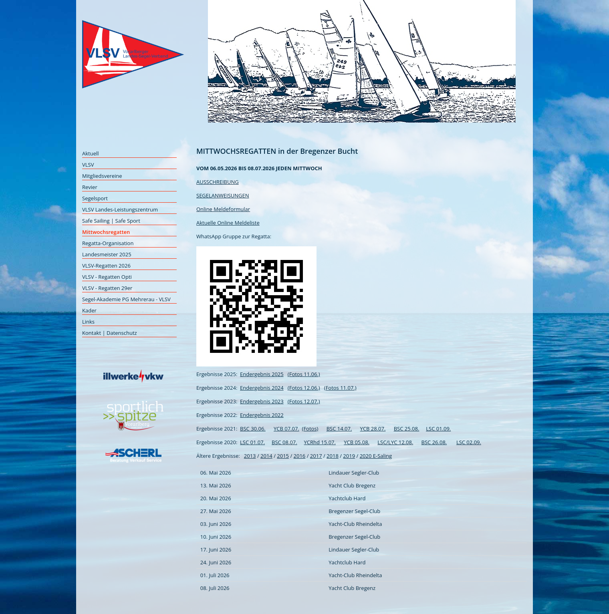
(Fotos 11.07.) (340, 387)
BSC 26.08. (434, 442)
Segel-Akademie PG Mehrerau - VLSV (126, 299)
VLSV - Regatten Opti (107, 276)
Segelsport (95, 198)
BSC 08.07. (284, 442)
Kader (89, 310)
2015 (283, 455)
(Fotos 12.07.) (304, 401)
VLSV (88, 164)
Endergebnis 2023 (262, 401)
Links (88, 321)
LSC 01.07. (252, 442)
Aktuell (90, 153)
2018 (333, 455)
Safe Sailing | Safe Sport (111, 220)
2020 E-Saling (376, 455)
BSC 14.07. (339, 428)
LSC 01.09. (438, 428)
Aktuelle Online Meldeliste (228, 222)
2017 (316, 455)
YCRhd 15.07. (320, 442)
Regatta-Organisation (107, 243)
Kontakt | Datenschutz (109, 332)
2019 (349, 455)
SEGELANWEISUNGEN (222, 195)
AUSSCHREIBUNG (217, 181)
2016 (300, 455)
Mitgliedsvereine (102, 175)
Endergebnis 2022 (262, 415)
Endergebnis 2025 (262, 374)
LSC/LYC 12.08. (395, 442)
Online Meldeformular (223, 209)
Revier (89, 187)
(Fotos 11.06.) (304, 374)
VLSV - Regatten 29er (107, 288)
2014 (266, 455)
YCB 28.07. (373, 428)
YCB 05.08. (356, 442)
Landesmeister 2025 (106, 254)
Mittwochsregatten (106, 232)
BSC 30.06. (253, 428)
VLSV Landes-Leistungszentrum (120, 209)
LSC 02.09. (468, 442)
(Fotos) (310, 428)
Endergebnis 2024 (262, 387)
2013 (250, 455)
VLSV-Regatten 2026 (106, 265)
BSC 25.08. (406, 428)
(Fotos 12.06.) (304, 387)
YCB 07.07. (286, 428)
